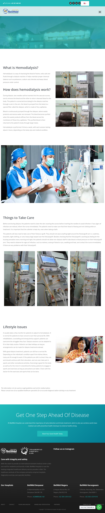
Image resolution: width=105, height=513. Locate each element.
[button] (100, 12)
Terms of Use (87, 504)
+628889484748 (38, 496)
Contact (11, 504)
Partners (57, 504)
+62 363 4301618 (91, 496)
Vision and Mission (24, 504)
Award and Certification (42, 504)
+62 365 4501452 (65, 496)
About (3, 504)
